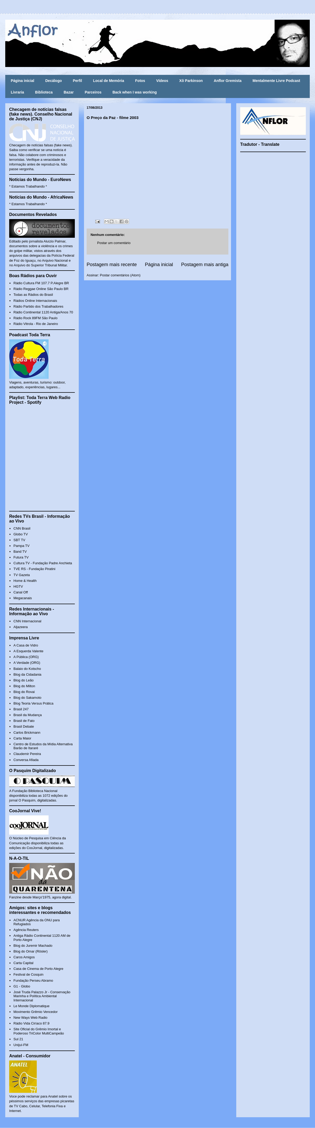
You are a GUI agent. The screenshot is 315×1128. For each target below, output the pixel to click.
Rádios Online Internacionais (35, 301)
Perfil (77, 81)
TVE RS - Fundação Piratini (34, 569)
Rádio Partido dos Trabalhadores (38, 306)
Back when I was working (134, 92)
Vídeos (162, 81)
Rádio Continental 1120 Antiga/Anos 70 (43, 312)
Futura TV (21, 557)
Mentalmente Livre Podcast (276, 81)
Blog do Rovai (24, 692)
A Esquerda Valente (28, 651)
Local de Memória (108, 81)
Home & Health (24, 581)
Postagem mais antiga (204, 264)
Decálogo (53, 81)
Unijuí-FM (20, 1045)
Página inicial (22, 81)
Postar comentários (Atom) (120, 275)
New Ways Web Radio (30, 1018)
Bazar (69, 92)
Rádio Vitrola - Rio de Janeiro (35, 324)
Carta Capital (23, 963)
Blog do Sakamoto (27, 698)
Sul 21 (18, 1039)
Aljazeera (20, 627)
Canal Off (20, 592)
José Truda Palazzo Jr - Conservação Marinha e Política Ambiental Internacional (41, 996)
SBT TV (19, 540)
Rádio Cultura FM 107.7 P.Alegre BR (41, 283)
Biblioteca (44, 92)
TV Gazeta (21, 575)
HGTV (18, 586)
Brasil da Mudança (27, 715)
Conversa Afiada (25, 760)
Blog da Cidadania (27, 674)
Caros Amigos (24, 957)
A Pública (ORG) (26, 657)
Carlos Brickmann (26, 732)
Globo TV (20, 534)
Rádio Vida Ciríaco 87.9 (31, 1023)
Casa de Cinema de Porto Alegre (38, 969)
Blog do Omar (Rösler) (30, 951)
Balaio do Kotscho (27, 669)
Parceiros (93, 92)
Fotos (140, 81)
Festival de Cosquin (28, 974)
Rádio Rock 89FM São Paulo (35, 318)
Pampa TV (21, 546)
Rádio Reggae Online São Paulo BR (41, 289)
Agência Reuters (26, 930)
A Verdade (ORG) (26, 663)
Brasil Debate (23, 726)
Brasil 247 (21, 709)
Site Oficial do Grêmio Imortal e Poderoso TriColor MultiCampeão (38, 1031)
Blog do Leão (23, 680)
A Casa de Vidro (25, 645)
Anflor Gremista (228, 81)
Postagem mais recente (112, 264)
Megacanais (22, 598)
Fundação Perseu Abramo (33, 980)
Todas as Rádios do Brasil (33, 295)
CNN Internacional (27, 621)
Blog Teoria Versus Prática (33, 703)
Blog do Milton (24, 686)
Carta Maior (22, 738)
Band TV (20, 551)
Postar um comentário (113, 243)
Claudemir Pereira (27, 754)
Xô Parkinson (191, 81)
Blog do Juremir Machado (32, 946)
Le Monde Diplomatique (31, 1006)
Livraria (17, 92)
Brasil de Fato (23, 721)
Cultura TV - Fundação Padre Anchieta (42, 563)
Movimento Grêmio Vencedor (35, 1012)
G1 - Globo (21, 986)
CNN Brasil (21, 528)
